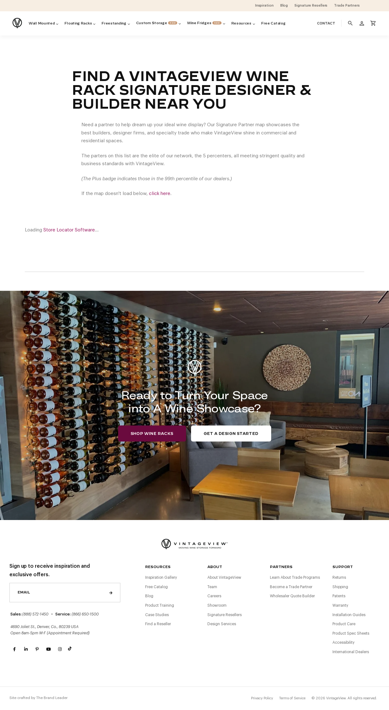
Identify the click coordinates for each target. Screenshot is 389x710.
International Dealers (350, 652)
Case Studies (157, 615)
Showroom (217, 605)
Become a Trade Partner (291, 587)
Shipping (340, 587)
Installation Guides (348, 615)
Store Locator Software (69, 230)
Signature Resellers (224, 615)
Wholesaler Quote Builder (292, 596)
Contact (326, 23)
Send (110, 592)
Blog (149, 596)
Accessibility (343, 642)
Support (342, 567)
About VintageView (224, 577)
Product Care (343, 624)
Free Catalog (156, 587)
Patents (338, 596)
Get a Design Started (231, 434)
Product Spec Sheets (350, 633)
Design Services (221, 624)
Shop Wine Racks (152, 434)
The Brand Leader (52, 698)
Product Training (159, 605)
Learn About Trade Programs (295, 577)
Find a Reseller (158, 624)
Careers (214, 596)
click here (159, 193)
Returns (339, 577)
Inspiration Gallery (161, 577)
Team (212, 587)
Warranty (340, 605)
